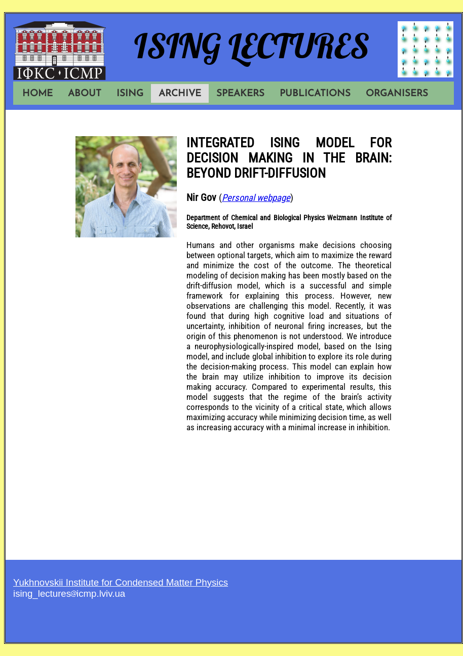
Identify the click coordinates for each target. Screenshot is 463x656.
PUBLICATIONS (315, 94)
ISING (130, 94)
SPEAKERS (240, 94)
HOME (37, 94)
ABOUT (84, 94)
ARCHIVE (180, 94)
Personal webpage (256, 197)
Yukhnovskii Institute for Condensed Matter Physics (120, 582)
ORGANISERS (397, 94)
